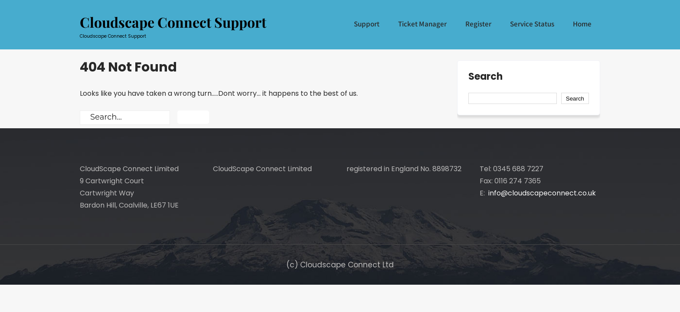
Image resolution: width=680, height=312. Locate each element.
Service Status (532, 24)
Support (366, 24)
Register (478, 24)
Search (485, 77)
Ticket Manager (422, 24)
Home (582, 24)
